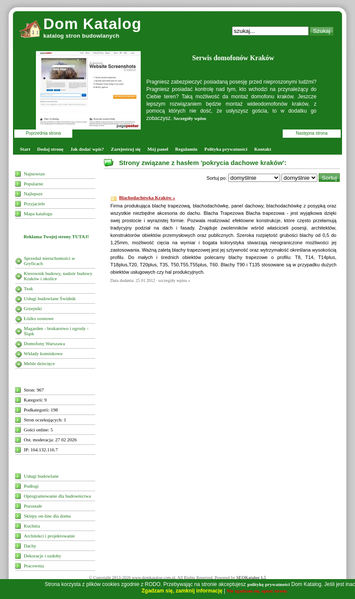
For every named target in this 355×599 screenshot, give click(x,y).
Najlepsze (33, 193)
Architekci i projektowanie (49, 535)
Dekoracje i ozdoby (42, 555)
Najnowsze (34, 173)
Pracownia (34, 565)
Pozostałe (33, 505)
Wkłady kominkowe (43, 353)
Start (25, 149)
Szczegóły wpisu (190, 118)
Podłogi (31, 486)
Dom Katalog (92, 23)
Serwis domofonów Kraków (233, 58)
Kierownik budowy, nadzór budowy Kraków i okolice (58, 276)
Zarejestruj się (126, 149)
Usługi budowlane (41, 476)
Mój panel (158, 149)
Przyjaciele (34, 203)
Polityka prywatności (225, 149)
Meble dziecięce (39, 363)
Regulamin (186, 149)
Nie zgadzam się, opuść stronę (257, 590)
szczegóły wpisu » (174, 280)
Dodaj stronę (50, 149)
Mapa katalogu (38, 213)
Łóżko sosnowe (39, 318)
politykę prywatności (268, 584)
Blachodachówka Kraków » (147, 197)
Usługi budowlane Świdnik (50, 298)
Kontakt (262, 149)
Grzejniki (33, 308)
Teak (28, 288)
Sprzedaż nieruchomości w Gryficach (49, 261)
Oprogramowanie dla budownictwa (57, 496)
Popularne (33, 183)
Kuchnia (32, 525)
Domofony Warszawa (44, 343)
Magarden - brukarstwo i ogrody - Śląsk (56, 331)
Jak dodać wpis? (87, 149)
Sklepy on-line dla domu (47, 515)
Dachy (30, 545)
